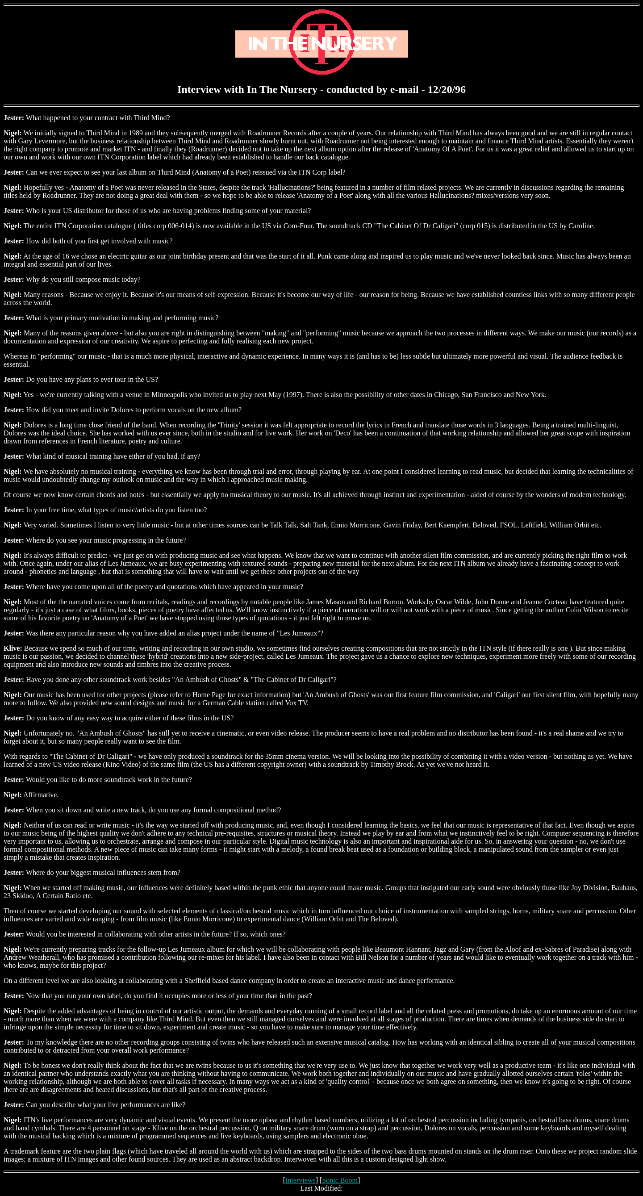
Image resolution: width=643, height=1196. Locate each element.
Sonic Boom (340, 1180)
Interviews (300, 1180)
